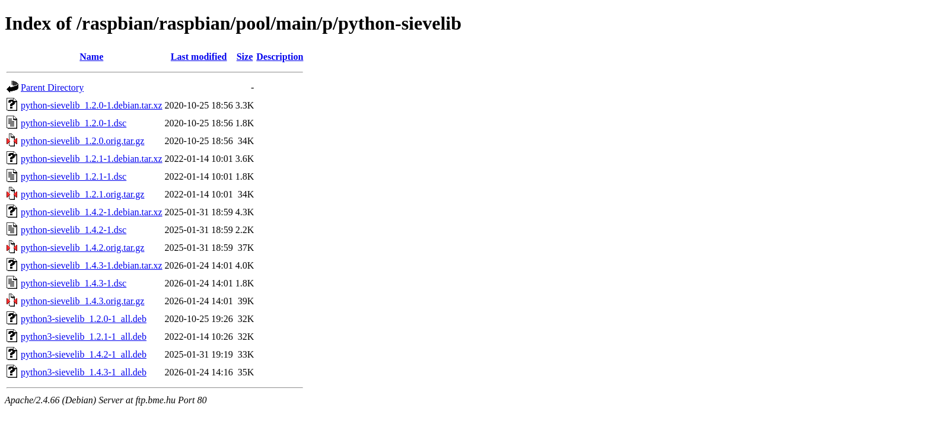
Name (91, 57)
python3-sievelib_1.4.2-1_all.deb (83, 354)
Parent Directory (52, 87)
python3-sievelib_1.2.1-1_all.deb (83, 337)
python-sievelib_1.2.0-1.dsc (73, 123)
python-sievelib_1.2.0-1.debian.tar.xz (92, 105)
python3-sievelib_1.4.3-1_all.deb (83, 372)
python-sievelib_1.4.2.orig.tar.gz (82, 248)
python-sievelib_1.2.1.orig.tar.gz (82, 194)
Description (279, 57)
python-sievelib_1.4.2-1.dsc (73, 230)
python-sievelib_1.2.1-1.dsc (73, 176)
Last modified (199, 57)
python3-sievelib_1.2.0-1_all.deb (83, 319)
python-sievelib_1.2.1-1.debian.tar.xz (92, 159)
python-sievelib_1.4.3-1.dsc (73, 283)
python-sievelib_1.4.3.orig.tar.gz (82, 301)
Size (245, 57)
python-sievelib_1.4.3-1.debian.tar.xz (92, 265)
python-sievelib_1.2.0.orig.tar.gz (82, 141)
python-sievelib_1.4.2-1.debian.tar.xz (92, 212)
